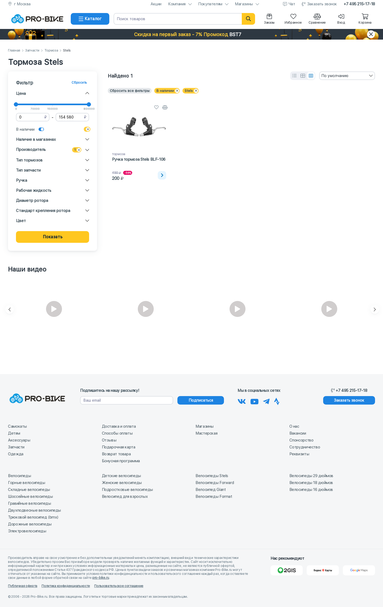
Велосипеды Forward (214, 482)
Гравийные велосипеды (29, 503)
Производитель (31, 149)
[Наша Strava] (277, 400)
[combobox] (347, 75)
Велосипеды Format (213, 496)
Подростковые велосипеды (127, 489)
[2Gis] (286, 570)
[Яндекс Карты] (323, 570)
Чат (292, 4)
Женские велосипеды (122, 482)
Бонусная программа (121, 461)
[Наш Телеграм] (266, 400)
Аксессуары (19, 440)
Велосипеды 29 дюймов (311, 475)
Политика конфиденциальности (65, 586)
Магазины (244, 4)
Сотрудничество (304, 447)
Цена (21, 93)
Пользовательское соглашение (118, 586)
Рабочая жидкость (33, 190)
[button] (191, 34)
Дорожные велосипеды (30, 524)
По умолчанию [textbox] (334, 76)
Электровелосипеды (27, 531)
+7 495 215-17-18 (359, 4)
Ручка (21, 180)
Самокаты (17, 426)
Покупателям (210, 4)
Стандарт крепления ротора (43, 210)
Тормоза (51, 50)
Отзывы (109, 440)
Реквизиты (299, 454)
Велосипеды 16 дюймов (311, 489)
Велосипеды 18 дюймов (311, 482)
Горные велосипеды (26, 482)
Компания (177, 4)
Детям (14, 433)
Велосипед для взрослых (125, 496)
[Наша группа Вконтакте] (242, 400)
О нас (294, 426)
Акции (156, 4)
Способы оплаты (117, 433)
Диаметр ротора (32, 200)
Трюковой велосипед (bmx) (33, 517)
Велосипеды (19, 475)
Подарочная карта (118, 447)
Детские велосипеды (121, 475)
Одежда (15, 454)
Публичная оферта (22, 586)
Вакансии (297, 433)
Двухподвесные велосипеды (34, 510)
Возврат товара (116, 454)
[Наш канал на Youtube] (254, 400)
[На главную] (37, 19)
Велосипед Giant (210, 489)
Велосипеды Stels (211, 475)
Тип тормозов (29, 160)
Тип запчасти (28, 170)
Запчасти (32, 50)
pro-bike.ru (100, 578)
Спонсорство (301, 440)
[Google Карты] (359, 570)
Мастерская (206, 433)
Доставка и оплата (119, 426)
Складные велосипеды (29, 489)
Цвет (21, 220)
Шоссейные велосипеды (30, 496)
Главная (14, 50)
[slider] (16, 104)
